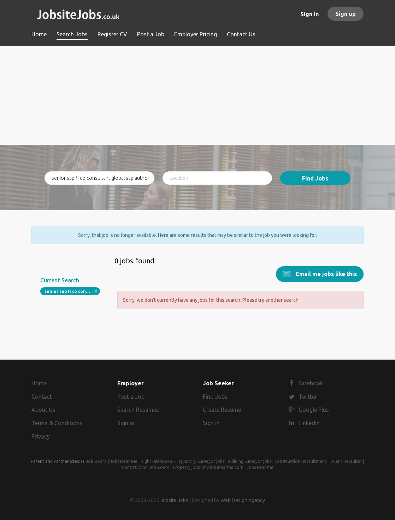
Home (39, 383)
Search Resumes (138, 409)
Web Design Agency (242, 500)
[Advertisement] (197, 95)
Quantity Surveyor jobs (201, 461)
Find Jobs (315, 178)
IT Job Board (94, 461)
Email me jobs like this (325, 274)
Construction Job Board (146, 467)
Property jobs (186, 467)
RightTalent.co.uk (158, 461)
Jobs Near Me (123, 461)
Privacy (40, 436)
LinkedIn (309, 423)
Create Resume (222, 409)
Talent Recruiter (346, 461)
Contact (41, 396)
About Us (43, 409)
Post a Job (131, 396)
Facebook (311, 383)
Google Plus (314, 409)
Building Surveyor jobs (249, 461)
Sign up (345, 14)
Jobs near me (260, 467)
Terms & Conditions (57, 423)
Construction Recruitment (300, 461)
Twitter (308, 396)
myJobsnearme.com (223, 467)
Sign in (309, 14)
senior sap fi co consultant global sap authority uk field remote (72, 291)
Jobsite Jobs (174, 500)
